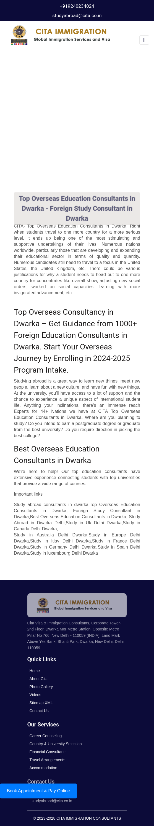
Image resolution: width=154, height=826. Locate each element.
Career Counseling (46, 736)
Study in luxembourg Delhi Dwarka (64, 553)
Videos (35, 695)
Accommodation (43, 768)
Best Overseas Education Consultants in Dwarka (78, 516)
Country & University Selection (56, 744)
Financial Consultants (48, 752)
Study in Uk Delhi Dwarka (94, 522)
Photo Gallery (41, 687)
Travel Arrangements (47, 760)
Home (35, 671)
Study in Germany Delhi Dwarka (63, 547)
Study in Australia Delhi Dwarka (50, 535)
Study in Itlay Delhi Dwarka (60, 541)
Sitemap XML (41, 703)
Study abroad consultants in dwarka (51, 504)
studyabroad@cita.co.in (76, 15)
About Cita (39, 679)
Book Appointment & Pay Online (38, 790)
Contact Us (39, 711)
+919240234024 (77, 6)
